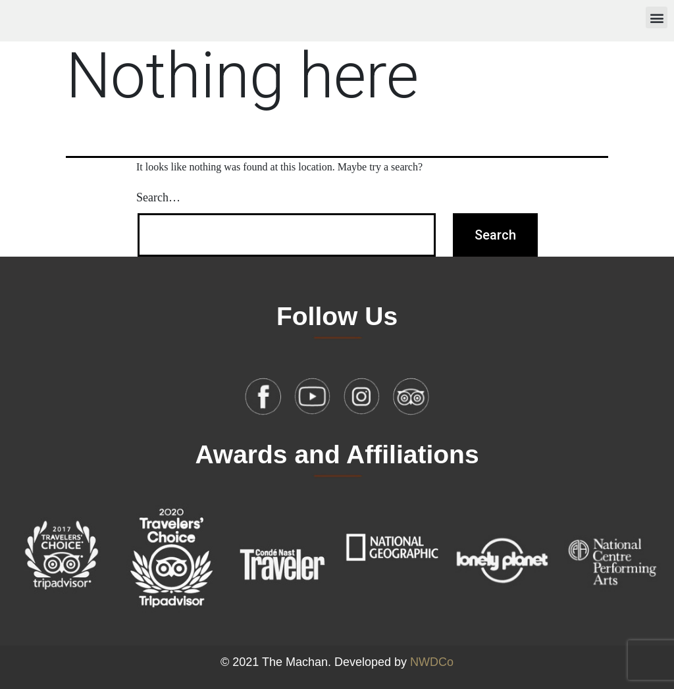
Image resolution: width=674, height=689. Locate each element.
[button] (656, 17)
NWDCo (432, 662)
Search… (158, 197)
